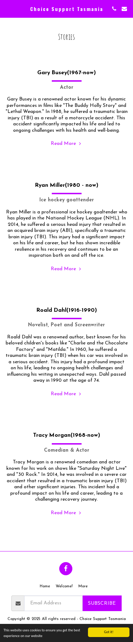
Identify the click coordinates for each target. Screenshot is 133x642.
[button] (8, 8)
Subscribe (102, 603)
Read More (66, 143)
